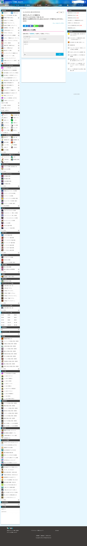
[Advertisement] (43, 70)
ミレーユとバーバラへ (58, 23)
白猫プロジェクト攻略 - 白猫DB (13, 530)
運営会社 (42, 535)
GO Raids (57, 530)
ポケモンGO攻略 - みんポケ (12, 532)
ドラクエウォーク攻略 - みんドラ (14, 2)
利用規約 (37, 535)
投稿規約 (32, 33)
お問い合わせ (48, 535)
